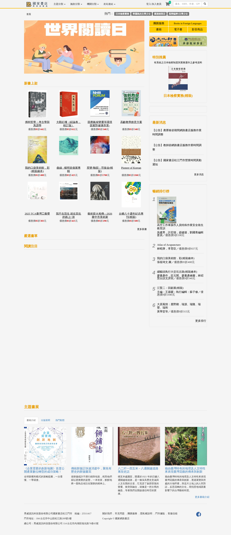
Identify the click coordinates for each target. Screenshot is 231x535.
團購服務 (158, 23)
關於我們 (107, 513)
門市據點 (160, 513)
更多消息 (199, 174)
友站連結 (109, 4)
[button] (33, 48)
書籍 (159, 29)
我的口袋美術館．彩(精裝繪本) (175, 258)
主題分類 (59, 4)
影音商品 (197, 29)
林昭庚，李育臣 (166, 248)
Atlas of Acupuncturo (168, 244)
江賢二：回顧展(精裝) (170, 287)
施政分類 (76, 4)
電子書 (178, 29)
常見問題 (119, 513)
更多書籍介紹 (202, 497)
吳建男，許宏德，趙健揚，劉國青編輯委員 (180, 234)
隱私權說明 (146, 513)
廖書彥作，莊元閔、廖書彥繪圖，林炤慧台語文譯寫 (180, 277)
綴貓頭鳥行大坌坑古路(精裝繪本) (177, 271)
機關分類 (93, 4)
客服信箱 (172, 513)
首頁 (28, 14)
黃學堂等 (162, 311)
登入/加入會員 (153, 4)
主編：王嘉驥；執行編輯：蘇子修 (177, 291)
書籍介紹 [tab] (31, 420)
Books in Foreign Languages (188, 23)
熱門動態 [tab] (60, 420)
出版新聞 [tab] (45, 420)
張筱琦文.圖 (164, 262)
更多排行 (200, 320)
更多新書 (142, 229)
